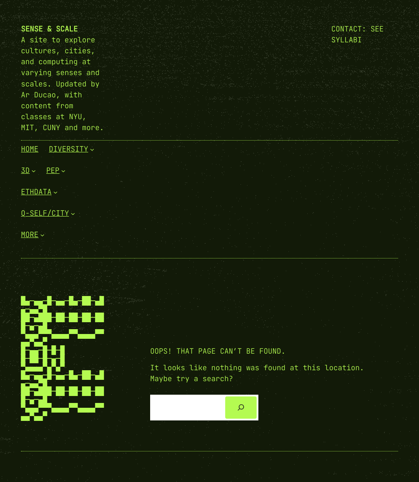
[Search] (241, 407)
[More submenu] (42, 235)
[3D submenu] (33, 171)
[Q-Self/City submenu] (73, 213)
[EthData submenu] (55, 192)
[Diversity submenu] (92, 149)
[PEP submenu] (63, 171)
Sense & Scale (49, 29)
